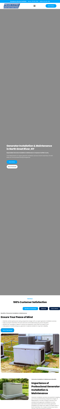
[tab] (30, 307)
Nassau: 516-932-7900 (33, 1)
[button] (34, 5)
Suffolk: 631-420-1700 (45, 1)
